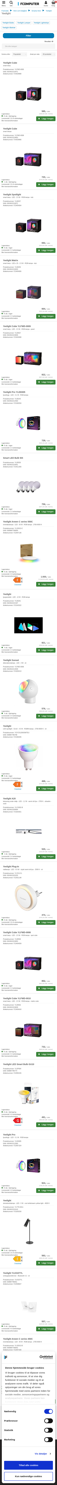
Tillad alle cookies (28, 1465)
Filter (28, 35)
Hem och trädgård (20, 11)
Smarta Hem (36, 11)
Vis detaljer (41, 1453)
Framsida (5, 11)
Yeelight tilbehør (9, 28)
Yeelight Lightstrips (41, 23)
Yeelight (49, 11)
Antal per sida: (35, 54)
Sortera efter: (6, 54)
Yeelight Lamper (23, 23)
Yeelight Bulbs (8, 23)
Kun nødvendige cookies (28, 1476)
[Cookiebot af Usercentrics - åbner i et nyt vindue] (40, 1357)
